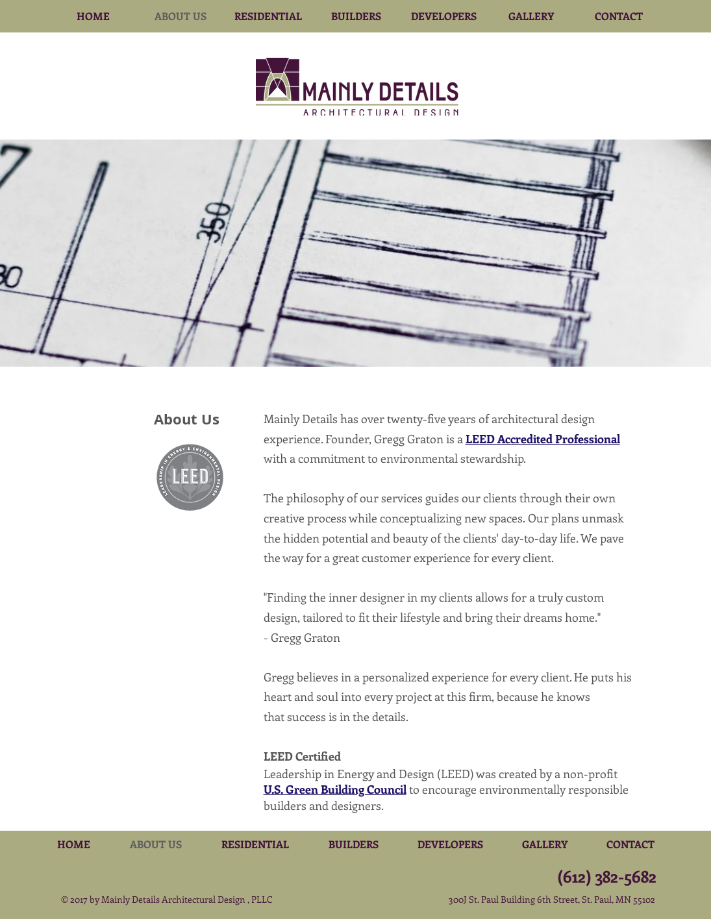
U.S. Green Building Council (335, 789)
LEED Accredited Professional (543, 439)
